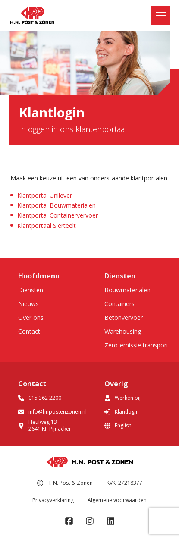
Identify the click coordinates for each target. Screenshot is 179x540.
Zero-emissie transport (136, 345)
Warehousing (122, 331)
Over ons (31, 317)
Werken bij (122, 397)
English (118, 425)
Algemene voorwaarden (117, 500)
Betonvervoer (123, 317)
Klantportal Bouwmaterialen (56, 205)
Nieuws (28, 304)
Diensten (30, 290)
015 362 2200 (39, 397)
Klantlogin (121, 411)
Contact (29, 331)
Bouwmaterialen (127, 290)
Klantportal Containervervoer (57, 215)
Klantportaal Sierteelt (46, 225)
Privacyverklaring (53, 500)
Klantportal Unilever (44, 195)
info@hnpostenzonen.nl (52, 411)
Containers (119, 304)
